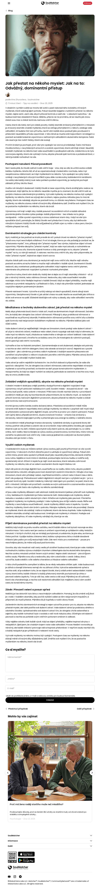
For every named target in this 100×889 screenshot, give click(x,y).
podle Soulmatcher (22, 99)
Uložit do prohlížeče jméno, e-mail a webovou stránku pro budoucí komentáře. (40, 696)
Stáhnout (87, 3)
